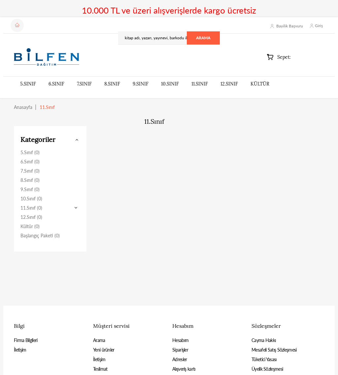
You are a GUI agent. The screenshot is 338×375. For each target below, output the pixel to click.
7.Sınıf (84, 84)
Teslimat (100, 369)
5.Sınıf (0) (30, 152)
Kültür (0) (30, 226)
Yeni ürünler (104, 350)
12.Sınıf (229, 84)
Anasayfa (23, 107)
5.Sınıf (28, 84)
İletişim (20, 350)
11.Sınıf (199, 84)
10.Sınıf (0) (31, 198)
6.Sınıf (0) (30, 161)
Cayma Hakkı (264, 340)
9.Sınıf (141, 84)
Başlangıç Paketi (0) (40, 235)
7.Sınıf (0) (30, 171)
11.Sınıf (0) (31, 208)
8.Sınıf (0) (30, 180)
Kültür (260, 84)
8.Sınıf (112, 84)
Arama (99, 340)
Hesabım (180, 340)
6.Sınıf (56, 84)
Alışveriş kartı (183, 369)
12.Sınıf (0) (31, 217)
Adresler (179, 359)
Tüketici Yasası (264, 359)
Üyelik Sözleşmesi (267, 369)
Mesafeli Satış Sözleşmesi (274, 350)
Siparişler (180, 350)
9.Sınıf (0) (30, 189)
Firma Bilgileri (26, 340)
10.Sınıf (170, 84)
